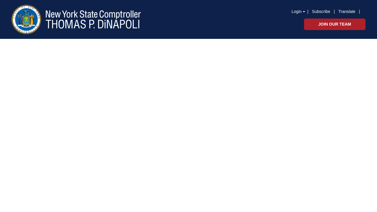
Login (297, 11)
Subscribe (321, 11)
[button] (361, 11)
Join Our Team (334, 24)
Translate (346, 11)
